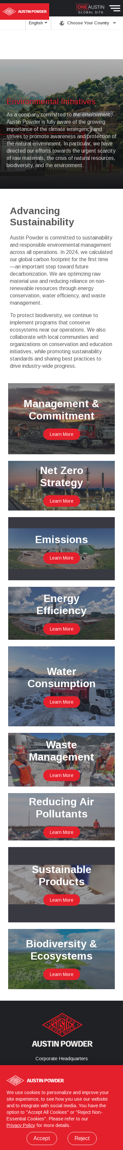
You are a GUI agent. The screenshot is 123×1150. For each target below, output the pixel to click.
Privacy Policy (21, 1125)
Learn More (61, 434)
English (38, 25)
